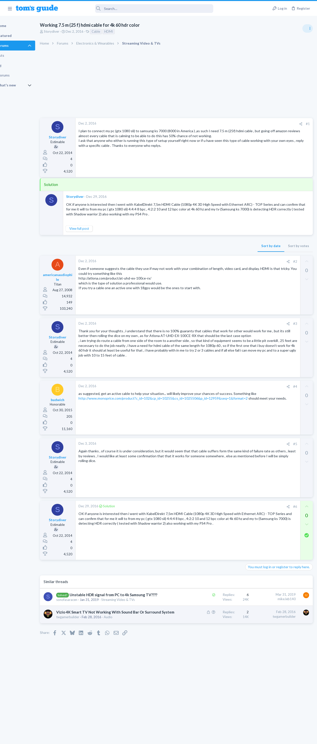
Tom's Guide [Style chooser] (277, 716)
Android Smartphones (263, 470)
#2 (215, 266)
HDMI (125, 31)
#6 (215, 517)
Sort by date (191, 251)
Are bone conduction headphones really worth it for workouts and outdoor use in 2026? (278, 285)
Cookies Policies (140, 737)
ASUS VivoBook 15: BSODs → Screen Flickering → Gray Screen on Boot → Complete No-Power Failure (278, 342)
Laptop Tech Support (262, 360)
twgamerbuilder (84, 648)
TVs (249, 327)
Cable (113, 31)
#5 (215, 455)
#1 (228, 124)
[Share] (220, 124)
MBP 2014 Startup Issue (273, 370)
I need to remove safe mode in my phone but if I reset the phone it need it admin (279, 452)
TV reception (265, 313)
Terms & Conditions (205, 737)
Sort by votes (218, 251)
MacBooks (254, 384)
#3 (215, 329)
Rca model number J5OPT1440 (278, 423)
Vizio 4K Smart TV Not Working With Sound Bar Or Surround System (97, 637)
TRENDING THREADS (254, 269)
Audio (125, 648)
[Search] (139, 8)
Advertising (105, 737)
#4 (215, 397)
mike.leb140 (207, 610)
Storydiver (68, 31)
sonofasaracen (83, 616)
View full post (96, 233)
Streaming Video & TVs (263, 437)
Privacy (171, 737)
